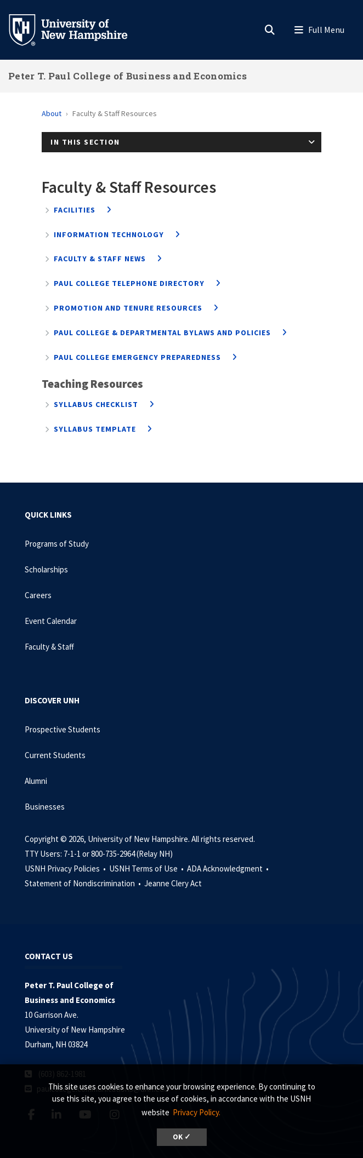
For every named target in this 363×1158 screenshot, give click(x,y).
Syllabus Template (95, 429)
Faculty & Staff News (100, 258)
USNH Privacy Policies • (66, 868)
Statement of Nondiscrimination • (84, 883)
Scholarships (46, 569)
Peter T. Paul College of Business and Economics (127, 76)
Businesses (45, 806)
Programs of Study (57, 543)
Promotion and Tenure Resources (128, 308)
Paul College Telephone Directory (129, 283)
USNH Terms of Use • (147, 868)
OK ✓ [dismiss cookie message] (182, 1137)
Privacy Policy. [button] (196, 1112)
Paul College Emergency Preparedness (137, 357)
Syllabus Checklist (96, 404)
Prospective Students (62, 729)
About (51, 113)
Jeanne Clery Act (173, 883)
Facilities (74, 210)
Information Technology (109, 234)
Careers (38, 595)
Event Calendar (51, 621)
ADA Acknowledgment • (228, 868)
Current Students (55, 755)
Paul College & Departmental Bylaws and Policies (162, 332)
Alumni (36, 781)
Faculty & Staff (49, 646)
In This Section (85, 142)
